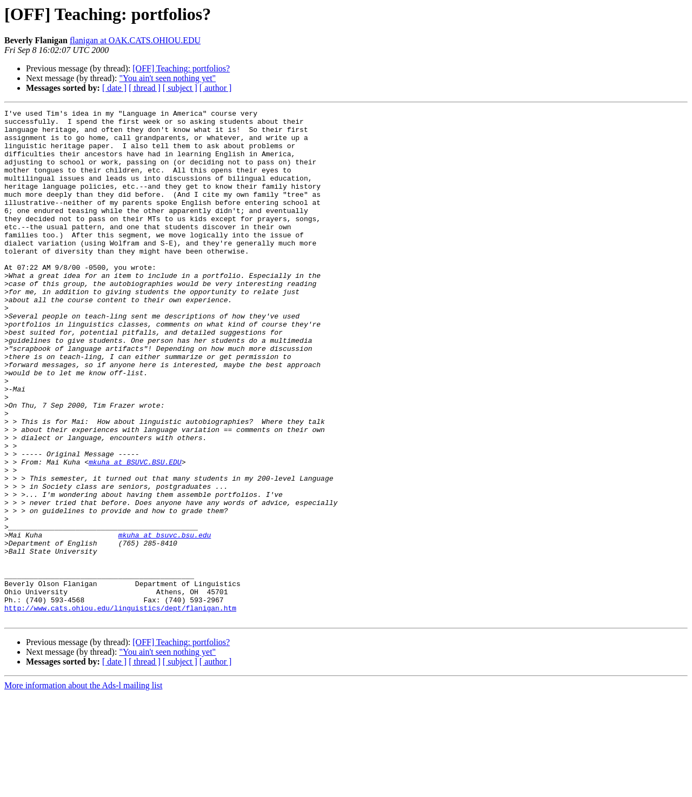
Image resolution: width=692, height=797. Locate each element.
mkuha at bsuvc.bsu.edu (164, 621)
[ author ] (215, 87)
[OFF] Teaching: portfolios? (181, 68)
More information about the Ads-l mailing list (83, 787)
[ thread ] (145, 87)
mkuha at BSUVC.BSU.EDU (135, 533)
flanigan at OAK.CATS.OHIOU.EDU (135, 40)
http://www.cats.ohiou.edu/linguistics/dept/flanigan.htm (120, 708)
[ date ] (114, 87)
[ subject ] (180, 87)
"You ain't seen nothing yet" (167, 78)
